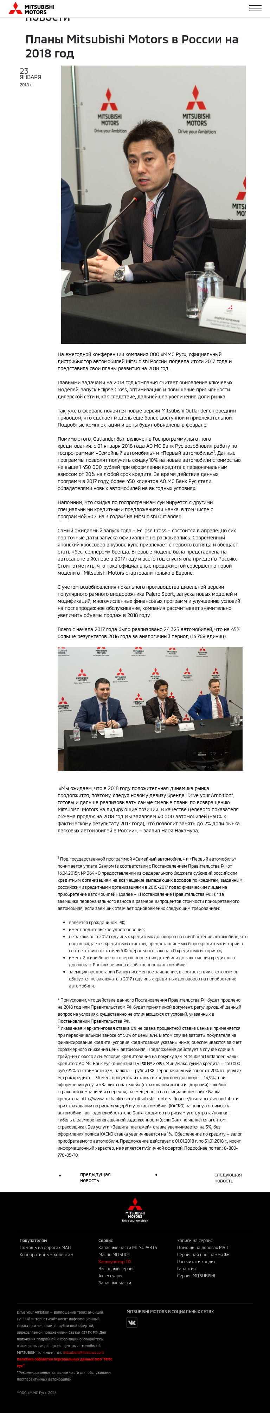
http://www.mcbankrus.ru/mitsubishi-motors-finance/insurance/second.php (157, 1098)
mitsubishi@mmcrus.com (83, 1352)
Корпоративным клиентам (46, 1254)
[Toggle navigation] (255, 8)
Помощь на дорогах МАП (45, 1247)
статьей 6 (113, 950)
